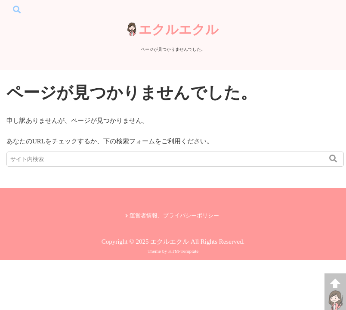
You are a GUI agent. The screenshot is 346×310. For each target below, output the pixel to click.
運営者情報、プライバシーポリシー (174, 216)
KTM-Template (183, 251)
